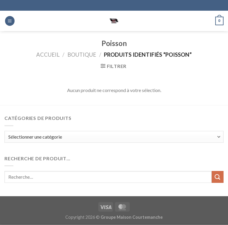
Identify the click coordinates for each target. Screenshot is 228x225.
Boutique (81, 54)
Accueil (48, 54)
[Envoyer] (218, 177)
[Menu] (10, 21)
